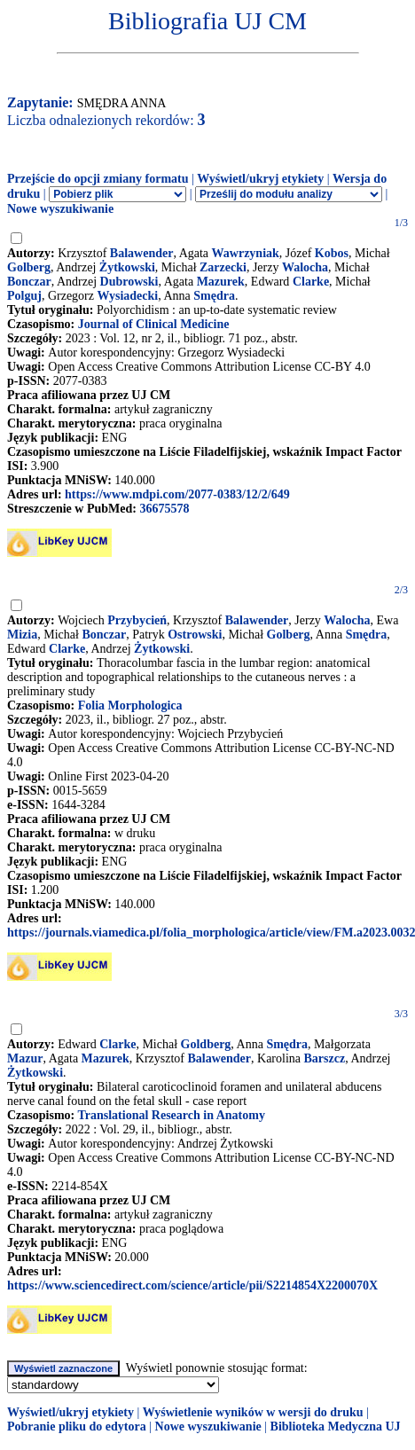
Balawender (142, 253)
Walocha (305, 267)
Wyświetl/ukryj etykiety (260, 178)
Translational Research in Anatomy (170, 1115)
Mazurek (221, 281)
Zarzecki (223, 267)
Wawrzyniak (245, 253)
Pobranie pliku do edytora (76, 1426)
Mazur (25, 1058)
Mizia (22, 634)
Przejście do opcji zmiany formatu (98, 178)
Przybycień (137, 620)
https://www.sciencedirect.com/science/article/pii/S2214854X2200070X (192, 1285)
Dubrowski (129, 281)
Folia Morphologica (130, 705)
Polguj (24, 295)
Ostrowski (195, 634)
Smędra (214, 295)
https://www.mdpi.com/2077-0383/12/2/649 (177, 494)
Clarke (311, 281)
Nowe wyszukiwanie (60, 209)
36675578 (164, 508)
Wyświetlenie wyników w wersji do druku (253, 1412)
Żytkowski (127, 267)
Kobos (331, 253)
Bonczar (29, 281)
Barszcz (325, 1058)
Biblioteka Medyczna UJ (335, 1426)
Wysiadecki (127, 295)
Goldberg (206, 1044)
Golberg (29, 267)
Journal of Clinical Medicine (154, 324)
